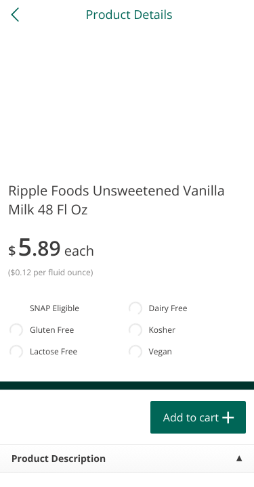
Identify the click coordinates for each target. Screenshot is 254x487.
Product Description (59, 459)
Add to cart (191, 417)
